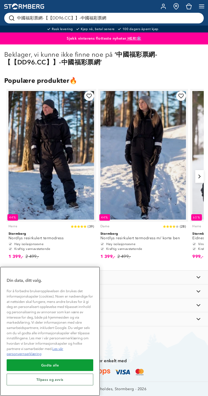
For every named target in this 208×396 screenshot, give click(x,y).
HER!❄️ (133, 38)
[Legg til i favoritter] (89, 96)
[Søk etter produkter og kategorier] (105, 18)
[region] (50, 331)
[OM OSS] (104, 291)
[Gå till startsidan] (24, 6)
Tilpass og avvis (50, 379)
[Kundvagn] (188, 6)
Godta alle (50, 365)
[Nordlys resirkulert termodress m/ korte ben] (143, 176)
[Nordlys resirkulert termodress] (51, 176)
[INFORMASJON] (104, 277)
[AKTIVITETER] (104, 319)
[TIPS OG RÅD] (104, 305)
